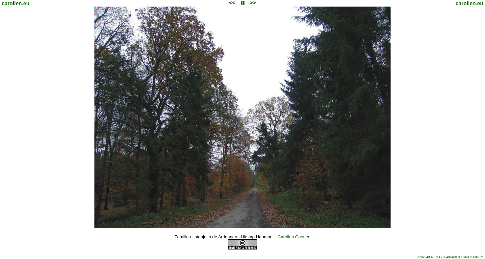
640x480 (451, 257)
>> (253, 3)
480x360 (437, 257)
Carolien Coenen (294, 236)
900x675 (478, 257)
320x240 (423, 257)
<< (232, 3)
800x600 (464, 257)
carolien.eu (15, 3)
